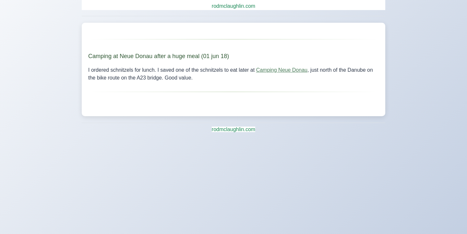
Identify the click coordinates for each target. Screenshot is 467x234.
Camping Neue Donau (281, 70)
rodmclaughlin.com (233, 6)
